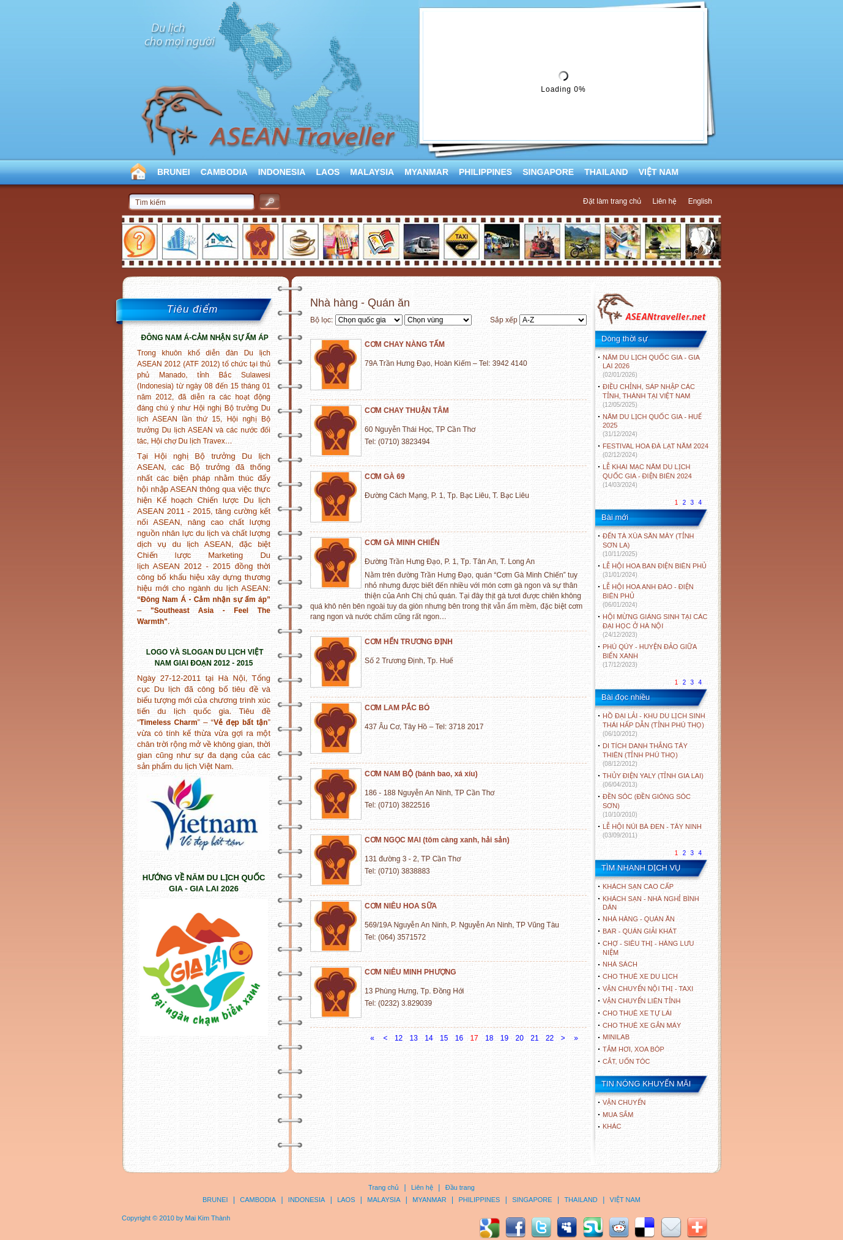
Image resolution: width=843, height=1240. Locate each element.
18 (489, 1038)
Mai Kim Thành (208, 1218)
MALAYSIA (372, 172)
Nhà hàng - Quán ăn (639, 919)
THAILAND (606, 172)
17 (474, 1038)
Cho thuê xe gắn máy (642, 1025)
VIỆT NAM (659, 172)
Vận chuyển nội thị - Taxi (648, 988)
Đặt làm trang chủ (612, 201)
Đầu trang (460, 1187)
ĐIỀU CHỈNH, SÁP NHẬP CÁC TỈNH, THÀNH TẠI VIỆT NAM (649, 395)
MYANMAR (426, 172)
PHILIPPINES (485, 172)
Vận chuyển (624, 1102)
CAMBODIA (224, 172)
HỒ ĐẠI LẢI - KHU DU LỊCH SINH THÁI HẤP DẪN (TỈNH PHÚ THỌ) (654, 724)
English (700, 201)
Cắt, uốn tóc (626, 1061)
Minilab (616, 1037)
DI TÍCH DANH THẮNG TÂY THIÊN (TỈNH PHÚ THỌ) (645, 754)
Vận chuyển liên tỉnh (641, 1000)
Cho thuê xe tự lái (637, 1013)
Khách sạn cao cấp (638, 886)
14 (429, 1038)
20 (520, 1038)
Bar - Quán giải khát (640, 931)
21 (534, 1038)
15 (444, 1038)
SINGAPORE (548, 172)
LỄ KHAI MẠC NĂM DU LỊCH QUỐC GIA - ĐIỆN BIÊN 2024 (647, 475)
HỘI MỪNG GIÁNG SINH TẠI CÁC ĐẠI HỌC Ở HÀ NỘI (655, 625)
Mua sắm (618, 1114)
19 (504, 1038)
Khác (612, 1126)
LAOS (328, 172)
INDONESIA (282, 172)
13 (414, 1038)
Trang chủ (383, 1187)
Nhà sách (620, 964)
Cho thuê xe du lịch (640, 976)
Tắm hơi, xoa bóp (633, 1049)
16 (459, 1038)
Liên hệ (665, 201)
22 (550, 1038)
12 (399, 1038)
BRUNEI (173, 172)
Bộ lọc (320, 320)
